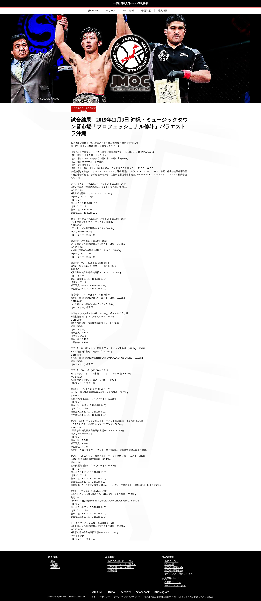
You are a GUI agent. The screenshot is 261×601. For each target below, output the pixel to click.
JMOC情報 (128, 10)
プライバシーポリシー (99, 597)
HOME (93, 10)
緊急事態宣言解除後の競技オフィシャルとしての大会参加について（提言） (179, 597)
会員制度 (146, 10)
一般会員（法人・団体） (120, 567)
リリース (110, 10)
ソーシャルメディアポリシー (127, 597)
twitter (125, 592)
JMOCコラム (171, 561)
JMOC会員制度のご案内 (120, 561)
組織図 (54, 564)
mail (112, 592)
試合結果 (169, 564)
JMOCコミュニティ (175, 585)
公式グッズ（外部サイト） (178, 573)
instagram (161, 592)
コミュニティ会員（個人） (121, 564)
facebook (142, 592)
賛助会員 (112, 570)
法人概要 (163, 10)
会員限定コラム (172, 582)
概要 (52, 561)
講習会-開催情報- (173, 567)
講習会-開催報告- (173, 570)
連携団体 (55, 567)
